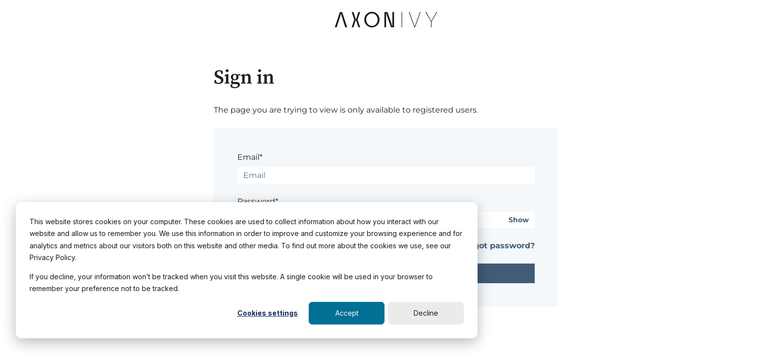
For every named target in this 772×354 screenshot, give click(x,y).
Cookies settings (267, 313)
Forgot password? (497, 245)
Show (519, 220)
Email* (249, 157)
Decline (426, 313)
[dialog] (247, 270)
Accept (346, 313)
